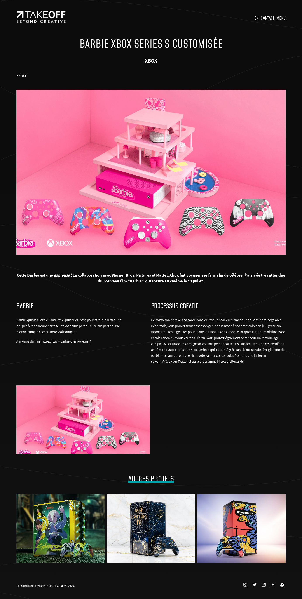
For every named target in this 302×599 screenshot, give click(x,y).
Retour (21, 75)
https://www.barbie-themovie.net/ (66, 341)
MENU (281, 18)
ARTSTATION (282, 585)
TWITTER (254, 585)
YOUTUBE (273, 585)
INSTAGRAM (245, 585)
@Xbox (167, 361)
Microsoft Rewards (230, 361)
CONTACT (267, 18)
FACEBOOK (264, 585)
